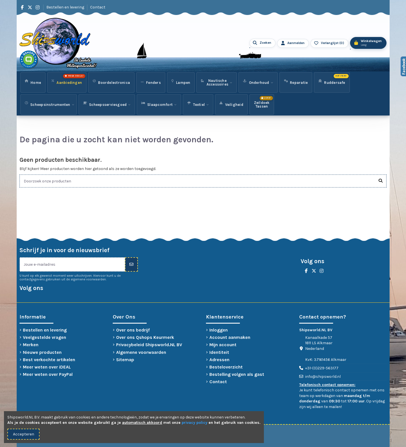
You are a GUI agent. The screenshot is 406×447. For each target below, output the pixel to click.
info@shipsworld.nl (323, 376)
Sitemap (125, 359)
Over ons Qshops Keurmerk (145, 337)
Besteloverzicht (226, 367)
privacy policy (194, 422)
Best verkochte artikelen (49, 359)
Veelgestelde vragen (44, 337)
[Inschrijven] (131, 264)
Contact (97, 7)
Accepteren (23, 434)
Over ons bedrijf (133, 330)
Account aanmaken (229, 337)
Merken (30, 344)
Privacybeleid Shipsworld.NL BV (149, 344)
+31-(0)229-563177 (321, 368)
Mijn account (222, 344)
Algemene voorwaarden (141, 352)
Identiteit (219, 352)
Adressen (219, 359)
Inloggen (218, 330)
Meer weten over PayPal (48, 374)
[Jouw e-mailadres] (72, 264)
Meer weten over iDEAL (47, 367)
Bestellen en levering (65, 7)
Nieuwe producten (42, 352)
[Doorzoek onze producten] (381, 181)
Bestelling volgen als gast (236, 374)
